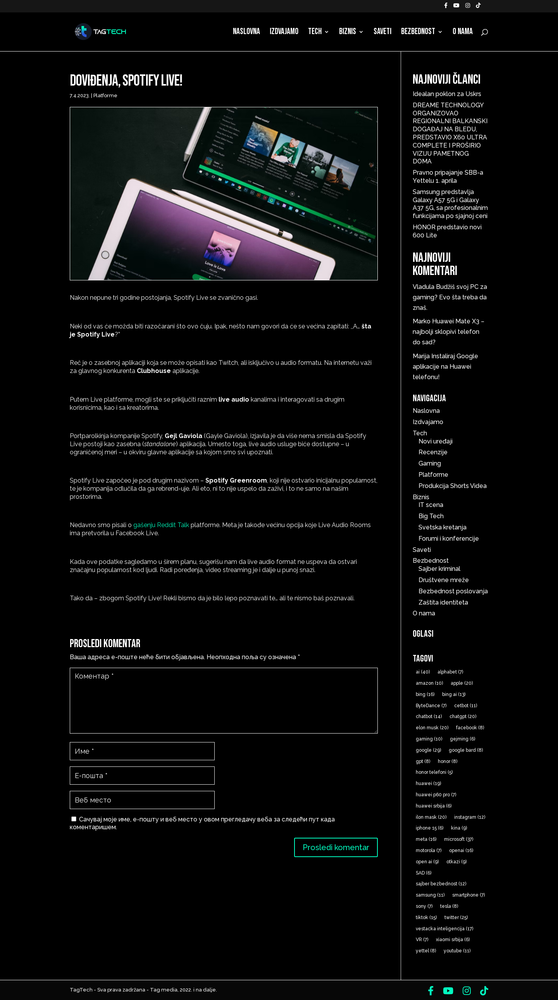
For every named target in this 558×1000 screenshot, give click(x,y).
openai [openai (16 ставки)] (461, 850)
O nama (463, 33)
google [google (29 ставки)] (428, 750)
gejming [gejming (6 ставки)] (462, 739)
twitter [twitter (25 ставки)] (456, 917)
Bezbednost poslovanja (453, 591)
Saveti (382, 33)
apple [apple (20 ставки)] (462, 683)
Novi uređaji (435, 441)
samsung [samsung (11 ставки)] (430, 895)
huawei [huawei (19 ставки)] (428, 783)
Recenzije (433, 452)
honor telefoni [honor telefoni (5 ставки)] (434, 772)
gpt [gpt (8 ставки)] (423, 761)
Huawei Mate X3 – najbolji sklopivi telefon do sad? (448, 332)
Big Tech (431, 516)
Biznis (347, 33)
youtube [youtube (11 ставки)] (457, 951)
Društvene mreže (443, 580)
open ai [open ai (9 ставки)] (427, 861)
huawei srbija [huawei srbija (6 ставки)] (433, 806)
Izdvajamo (284, 33)
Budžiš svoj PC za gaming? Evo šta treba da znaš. (450, 297)
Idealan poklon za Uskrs (447, 94)
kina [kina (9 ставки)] (459, 828)
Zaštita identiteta (443, 602)
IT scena (430, 505)
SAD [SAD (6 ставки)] (423, 873)
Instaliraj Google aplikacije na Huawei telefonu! (445, 366)
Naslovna (246, 33)
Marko (422, 321)
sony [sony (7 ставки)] (424, 906)
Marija (421, 356)
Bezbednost (418, 33)
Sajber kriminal (439, 568)
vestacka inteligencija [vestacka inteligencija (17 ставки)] (444, 928)
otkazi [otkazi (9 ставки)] (456, 861)
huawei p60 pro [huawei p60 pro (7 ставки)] (436, 794)
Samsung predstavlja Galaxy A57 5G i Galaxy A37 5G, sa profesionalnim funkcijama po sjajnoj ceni (450, 204)
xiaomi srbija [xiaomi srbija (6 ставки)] (453, 939)
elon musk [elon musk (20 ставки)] (432, 727)
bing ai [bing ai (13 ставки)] (453, 694)
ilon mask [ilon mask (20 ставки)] (431, 817)
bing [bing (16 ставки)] (425, 694)
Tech (315, 33)
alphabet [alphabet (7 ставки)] (450, 672)
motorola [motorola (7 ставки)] (428, 850)
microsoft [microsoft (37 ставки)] (458, 839)
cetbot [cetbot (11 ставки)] (465, 705)
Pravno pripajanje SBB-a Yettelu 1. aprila (448, 176)
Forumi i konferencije (448, 538)
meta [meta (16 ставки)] (426, 839)
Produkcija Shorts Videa (452, 486)
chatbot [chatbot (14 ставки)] (429, 716)
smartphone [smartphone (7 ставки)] (468, 895)
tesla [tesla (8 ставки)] (449, 906)
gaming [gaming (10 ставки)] (429, 739)
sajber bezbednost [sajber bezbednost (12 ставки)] (441, 884)
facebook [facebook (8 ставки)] (470, 727)
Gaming (429, 463)
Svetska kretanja (442, 527)
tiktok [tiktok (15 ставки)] (426, 917)
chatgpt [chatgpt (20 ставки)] (463, 716)
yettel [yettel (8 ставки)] (426, 951)
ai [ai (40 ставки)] (423, 672)
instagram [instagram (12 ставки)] (469, 817)
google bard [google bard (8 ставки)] (466, 750)
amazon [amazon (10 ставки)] (429, 683)
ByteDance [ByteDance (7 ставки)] (431, 705)
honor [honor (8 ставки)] (447, 761)
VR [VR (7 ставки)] (422, 939)
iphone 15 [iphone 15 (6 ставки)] (429, 828)
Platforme (105, 95)
